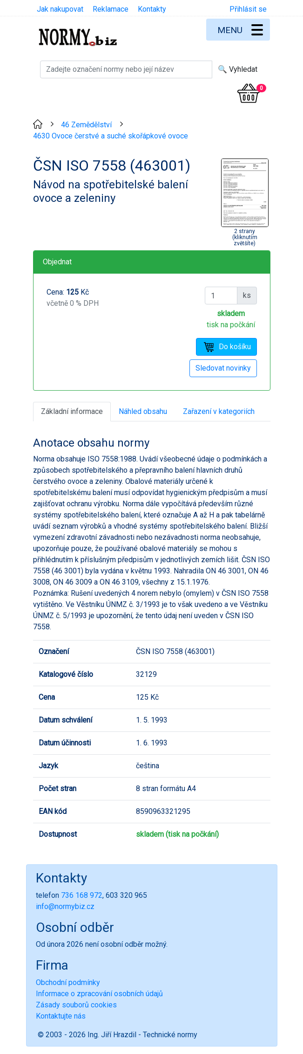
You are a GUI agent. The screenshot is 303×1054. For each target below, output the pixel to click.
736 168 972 (81, 895)
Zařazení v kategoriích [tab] (219, 411)
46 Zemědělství (86, 124)
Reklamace (110, 9)
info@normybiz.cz (65, 906)
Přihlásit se (248, 9)
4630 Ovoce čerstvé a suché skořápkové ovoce (110, 135)
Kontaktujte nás (61, 1016)
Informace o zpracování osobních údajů (99, 993)
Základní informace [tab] (72, 411)
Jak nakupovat (60, 9)
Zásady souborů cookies (76, 1004)
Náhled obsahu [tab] (143, 411)
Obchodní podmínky (68, 982)
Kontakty (152, 9)
